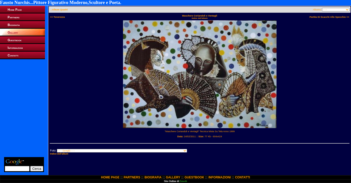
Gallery (13, 32)
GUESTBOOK (194, 177)
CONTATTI (242, 177)
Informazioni (15, 48)
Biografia (14, 25)
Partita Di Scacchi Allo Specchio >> (329, 17)
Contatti (13, 55)
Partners (14, 17)
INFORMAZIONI (219, 177)
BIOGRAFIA (152, 177)
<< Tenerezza (57, 17)
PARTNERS (132, 177)
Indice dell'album (200, 18)
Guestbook (15, 40)
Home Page (15, 9)
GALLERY (173, 177)
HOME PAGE (110, 177)
